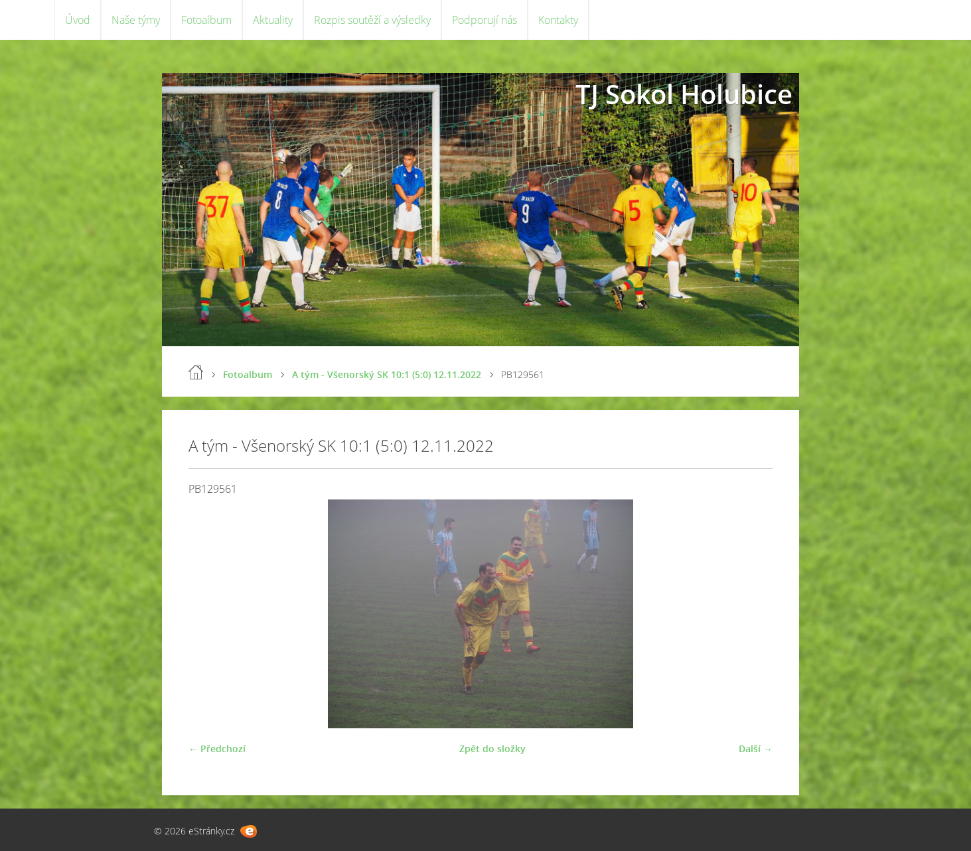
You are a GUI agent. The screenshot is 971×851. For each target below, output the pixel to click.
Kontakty (558, 20)
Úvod (77, 20)
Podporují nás (484, 20)
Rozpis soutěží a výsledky (372, 20)
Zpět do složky (492, 748)
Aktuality (273, 20)
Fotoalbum (206, 20)
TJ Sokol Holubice (683, 94)
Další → (756, 748)
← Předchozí (217, 748)
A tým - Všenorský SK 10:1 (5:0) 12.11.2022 (386, 374)
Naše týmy (136, 20)
